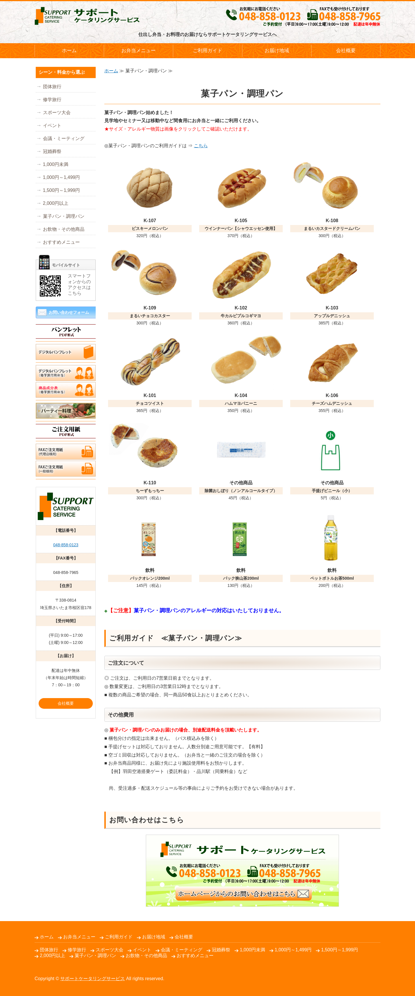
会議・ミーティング (63, 138)
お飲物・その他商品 (63, 229)
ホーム (69, 50)
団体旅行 (52, 86)
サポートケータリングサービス (92, 978)
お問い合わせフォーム (69, 312)
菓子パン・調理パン (63, 216)
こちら (201, 145)
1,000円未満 (55, 164)
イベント (52, 125)
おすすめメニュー (61, 242)
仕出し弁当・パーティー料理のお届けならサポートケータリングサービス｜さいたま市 (87, 16)
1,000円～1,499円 (61, 177)
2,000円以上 (55, 203)
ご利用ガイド (207, 50)
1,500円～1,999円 (61, 190)
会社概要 (346, 50)
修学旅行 (52, 99)
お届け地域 (277, 50)
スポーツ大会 (57, 112)
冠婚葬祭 (52, 151)
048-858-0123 (65, 545)
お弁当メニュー (138, 50)
